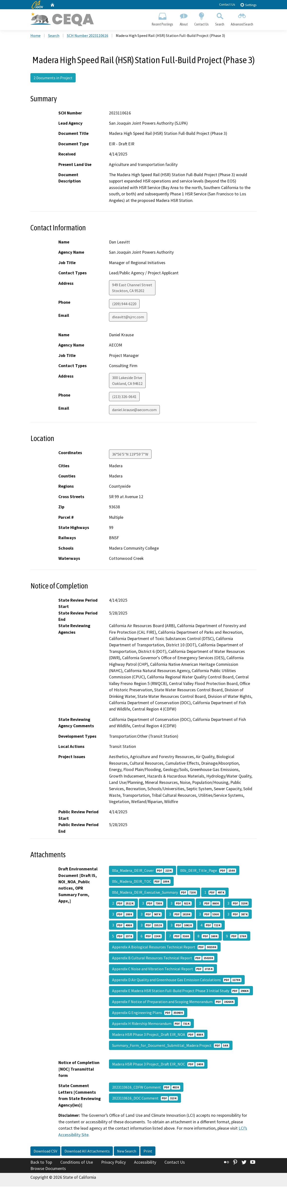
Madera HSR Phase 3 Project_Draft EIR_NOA (158, 1035)
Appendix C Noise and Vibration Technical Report (163, 969)
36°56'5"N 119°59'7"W (130, 454)
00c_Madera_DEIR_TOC (141, 882)
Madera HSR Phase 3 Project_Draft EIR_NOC (158, 1064)
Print (148, 1151)
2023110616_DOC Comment (145, 1098)
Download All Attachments (87, 1151)
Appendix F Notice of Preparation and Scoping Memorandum (173, 1002)
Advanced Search (242, 18)
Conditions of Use (76, 1162)
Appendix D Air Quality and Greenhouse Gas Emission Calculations (177, 980)
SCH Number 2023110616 (87, 36)
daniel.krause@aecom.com (134, 410)
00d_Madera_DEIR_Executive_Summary (154, 893)
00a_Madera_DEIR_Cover (142, 871)
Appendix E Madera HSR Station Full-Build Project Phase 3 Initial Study (181, 991)
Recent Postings (162, 18)
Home (35, 36)
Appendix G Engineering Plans (148, 1013)
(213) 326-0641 (124, 397)
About (184, 18)
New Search (126, 1151)
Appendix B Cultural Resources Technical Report (163, 958)
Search (219, 18)
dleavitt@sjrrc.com (128, 317)
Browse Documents (48, 1169)
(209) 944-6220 (124, 304)
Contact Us (227, 4)
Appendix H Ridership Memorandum (151, 1024)
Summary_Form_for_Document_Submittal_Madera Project (170, 1046)
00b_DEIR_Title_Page (208, 871)
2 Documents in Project (53, 78)
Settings (248, 4)
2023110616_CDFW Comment (146, 1087)
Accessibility (145, 1162)
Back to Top (41, 1162)
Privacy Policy (113, 1162)
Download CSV (45, 1151)
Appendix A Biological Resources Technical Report (164, 947)
